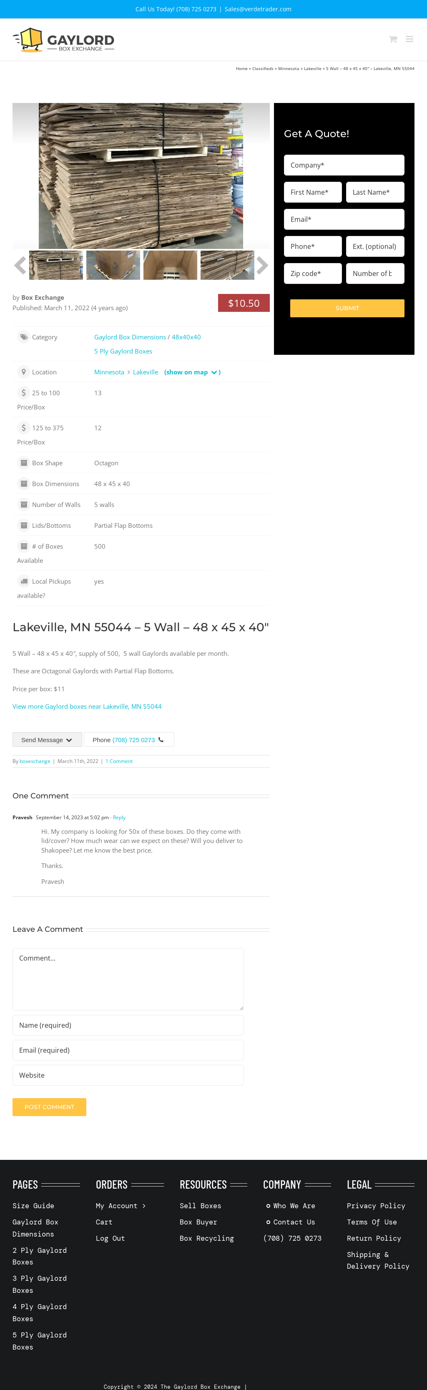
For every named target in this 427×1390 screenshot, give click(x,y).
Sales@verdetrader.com (258, 9)
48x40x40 (186, 337)
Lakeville (313, 68)
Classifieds (263, 68)
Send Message (47, 739)
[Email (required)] (128, 1050)
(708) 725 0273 (134, 739)
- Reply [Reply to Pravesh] (117, 817)
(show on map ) (192, 372)
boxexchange (35, 761)
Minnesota (288, 68)
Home (242, 68)
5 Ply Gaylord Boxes (123, 351)
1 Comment (119, 761)
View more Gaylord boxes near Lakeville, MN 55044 (87, 706)
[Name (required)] (128, 1025)
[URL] (128, 1075)
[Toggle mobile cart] (393, 39)
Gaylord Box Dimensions (130, 337)
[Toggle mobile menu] (410, 39)
